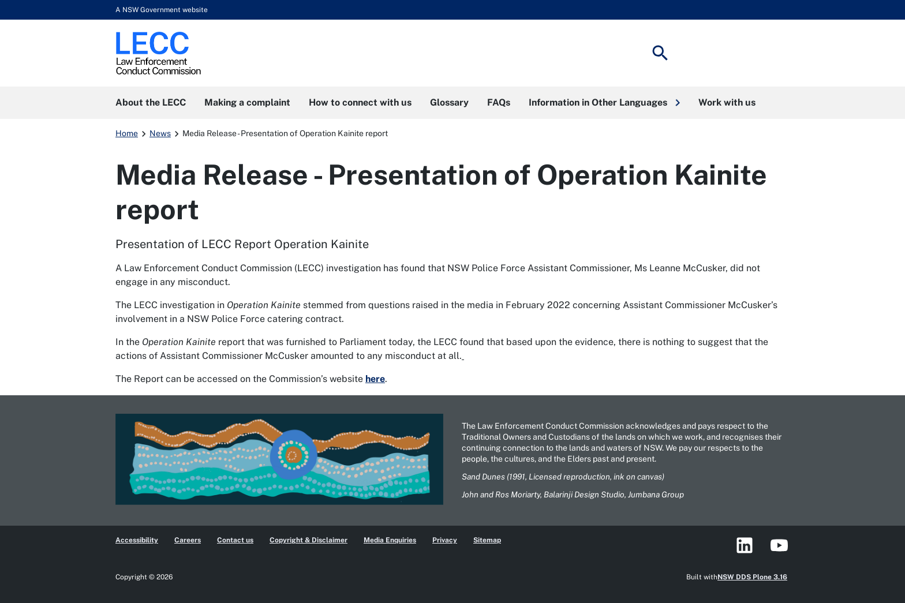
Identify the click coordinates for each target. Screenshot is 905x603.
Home (126, 133)
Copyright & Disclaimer (308, 540)
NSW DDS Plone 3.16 (752, 577)
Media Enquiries (390, 540)
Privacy (444, 540)
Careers (187, 540)
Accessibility (136, 540)
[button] (604, 103)
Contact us (235, 540)
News (160, 133)
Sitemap (487, 540)
